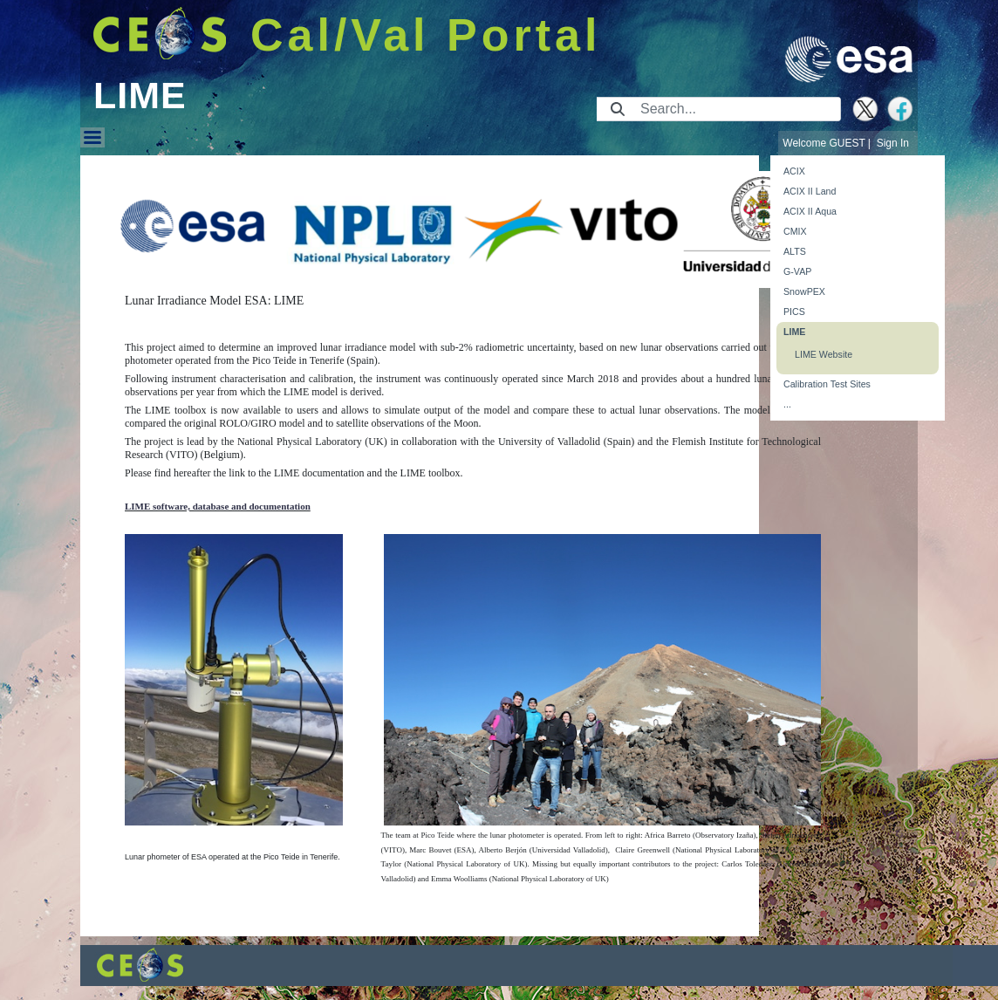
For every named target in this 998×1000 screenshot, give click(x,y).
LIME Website (823, 354)
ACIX (794, 171)
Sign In (893, 143)
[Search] (735, 109)
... (787, 404)
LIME (794, 331)
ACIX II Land (809, 191)
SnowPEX (804, 291)
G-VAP (797, 271)
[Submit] (618, 109)
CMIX (795, 231)
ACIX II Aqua (810, 211)
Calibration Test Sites (827, 384)
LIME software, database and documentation (218, 506)
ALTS (794, 251)
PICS (794, 311)
